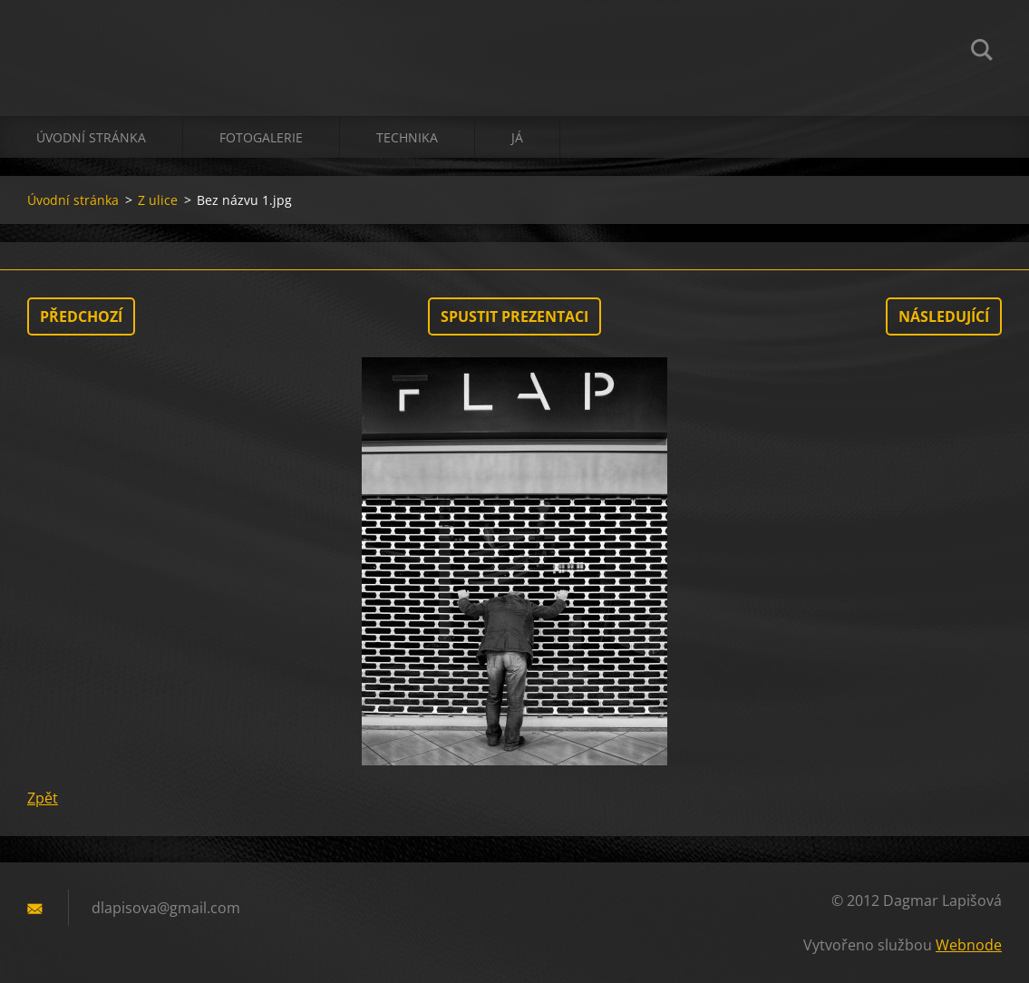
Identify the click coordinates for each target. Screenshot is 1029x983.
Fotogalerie (261, 137)
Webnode (969, 945)
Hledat (982, 52)
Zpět (42, 798)
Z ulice (158, 200)
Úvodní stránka (91, 137)
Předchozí (81, 316)
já (517, 137)
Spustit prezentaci (514, 316)
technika (407, 137)
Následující (943, 316)
